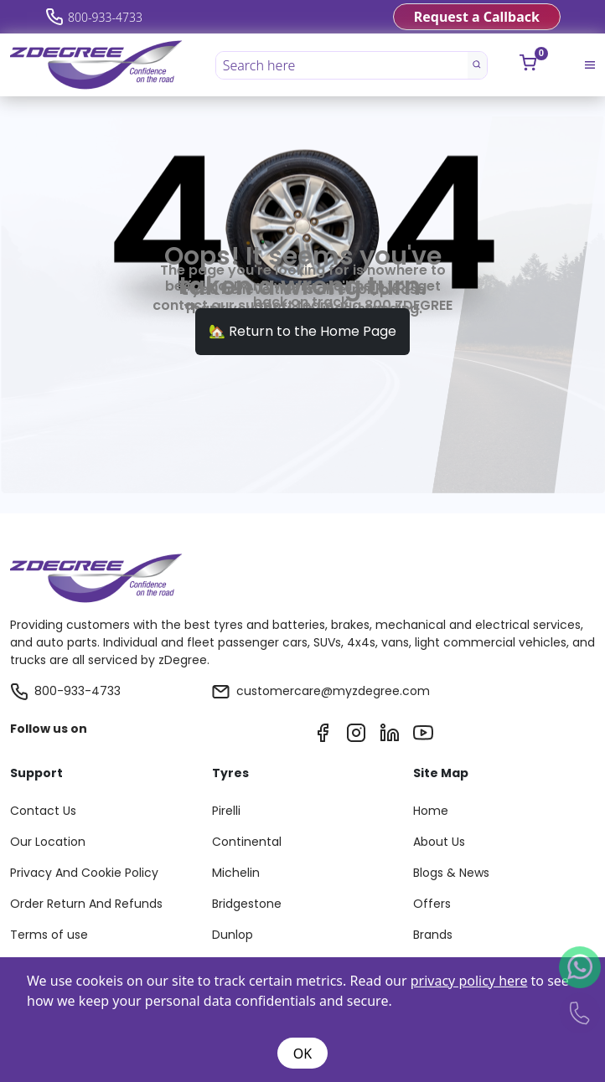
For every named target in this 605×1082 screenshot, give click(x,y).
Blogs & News (451, 872)
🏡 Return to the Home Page (302, 331)
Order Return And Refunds (86, 903)
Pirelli (226, 810)
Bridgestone (247, 903)
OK (302, 1053)
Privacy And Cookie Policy (84, 872)
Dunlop (232, 934)
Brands (432, 934)
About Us (439, 841)
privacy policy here (469, 980)
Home (430, 810)
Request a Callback (477, 17)
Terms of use (49, 934)
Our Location (47, 841)
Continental (247, 841)
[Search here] (342, 65)
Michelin (236, 872)
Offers (432, 903)
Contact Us (43, 810)
